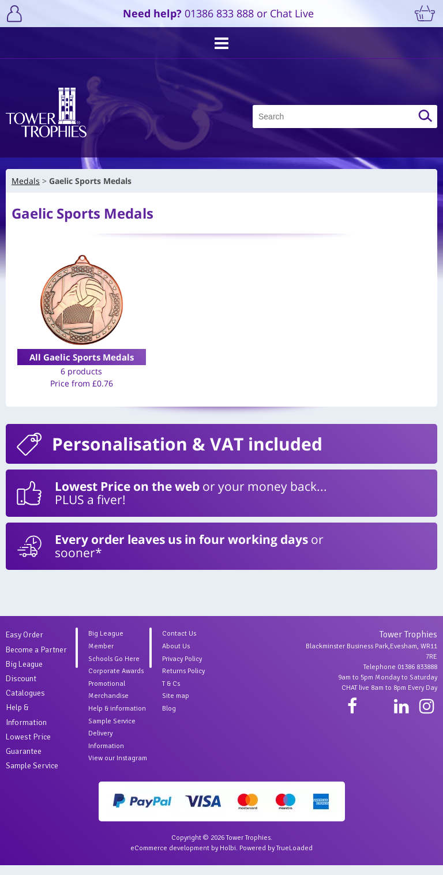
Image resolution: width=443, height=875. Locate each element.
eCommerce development (169, 858)
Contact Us (179, 643)
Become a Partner (36, 659)
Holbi (228, 858)
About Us (176, 656)
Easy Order (24, 644)
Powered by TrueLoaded (276, 858)
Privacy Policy (182, 668)
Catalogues (25, 703)
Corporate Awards (116, 681)
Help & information (117, 718)
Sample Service (32, 775)
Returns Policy (183, 681)
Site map (175, 705)
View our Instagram (117, 768)
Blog (169, 718)
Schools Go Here (114, 668)
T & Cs (171, 693)
